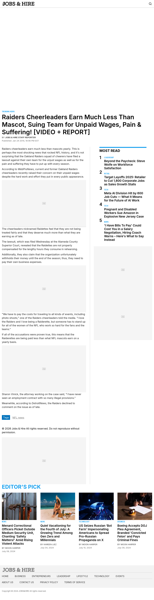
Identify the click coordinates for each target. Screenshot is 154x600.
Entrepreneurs (41, 576)
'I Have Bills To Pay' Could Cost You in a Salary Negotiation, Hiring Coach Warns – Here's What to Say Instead (124, 233)
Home (5, 576)
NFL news (18, 417)
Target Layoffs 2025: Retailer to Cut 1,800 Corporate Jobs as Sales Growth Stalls (125, 180)
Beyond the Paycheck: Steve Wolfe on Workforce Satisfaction (124, 164)
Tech (106, 189)
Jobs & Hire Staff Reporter (20, 137)
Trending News (8, 111)
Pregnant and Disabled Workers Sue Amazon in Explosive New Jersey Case (124, 213)
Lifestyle (82, 576)
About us (7, 582)
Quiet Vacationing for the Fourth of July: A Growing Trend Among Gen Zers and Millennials (56, 533)
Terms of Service (74, 582)
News (106, 222)
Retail (107, 173)
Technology (84, 521)
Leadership (109, 157)
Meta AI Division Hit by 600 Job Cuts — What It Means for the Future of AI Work (123, 196)
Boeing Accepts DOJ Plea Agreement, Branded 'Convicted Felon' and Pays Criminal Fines (132, 533)
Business (121, 521)
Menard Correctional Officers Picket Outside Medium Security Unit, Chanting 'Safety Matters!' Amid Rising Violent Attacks (18, 534)
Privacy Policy (49, 582)
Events (120, 576)
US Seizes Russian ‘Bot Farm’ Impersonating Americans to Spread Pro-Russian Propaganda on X (95, 533)
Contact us (26, 582)
